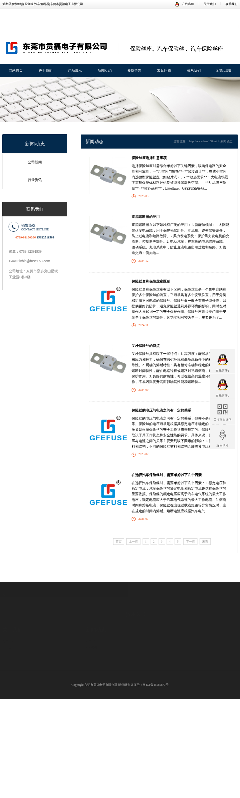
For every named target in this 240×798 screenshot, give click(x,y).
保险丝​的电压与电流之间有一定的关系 (166, 410)
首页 (123, 541)
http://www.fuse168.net (208, 141)
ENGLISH (223, 71)
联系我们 (232, 4)
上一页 (138, 541)
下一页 (195, 541)
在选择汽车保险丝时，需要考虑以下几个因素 (171, 475)
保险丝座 (48, 657)
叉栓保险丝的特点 (150, 346)
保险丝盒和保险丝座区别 (155, 281)
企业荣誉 (8, 633)
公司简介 (8, 627)
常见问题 (164, 71)
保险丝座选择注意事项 (154, 158)
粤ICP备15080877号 (155, 685)
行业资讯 (33, 180)
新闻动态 (105, 71)
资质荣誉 (134, 71)
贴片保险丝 (49, 670)
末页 (210, 541)
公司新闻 (33, 162)
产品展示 (75, 71)
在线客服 (184, 4)
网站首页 (16, 71)
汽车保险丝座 (51, 651)
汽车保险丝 (49, 664)
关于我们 (210, 4)
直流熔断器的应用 (150, 217)
